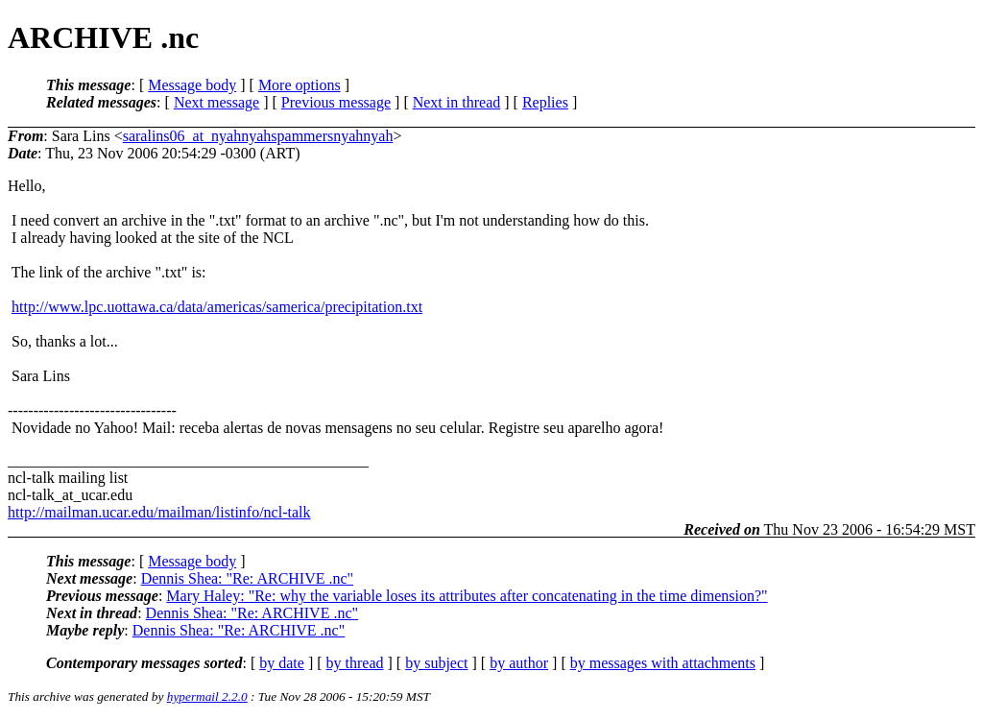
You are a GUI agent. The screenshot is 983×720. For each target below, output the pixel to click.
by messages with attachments (662, 663)
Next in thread (457, 102)
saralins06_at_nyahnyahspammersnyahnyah (258, 136)
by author (519, 663)
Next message (216, 102)
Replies (545, 102)
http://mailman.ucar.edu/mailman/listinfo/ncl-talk (159, 512)
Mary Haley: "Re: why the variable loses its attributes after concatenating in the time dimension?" (466, 596)
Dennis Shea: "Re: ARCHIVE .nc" (247, 578)
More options (299, 85)
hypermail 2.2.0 (207, 696)
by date (281, 663)
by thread (355, 663)
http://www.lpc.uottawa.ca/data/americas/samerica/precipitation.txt (217, 307)
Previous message (336, 102)
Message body (192, 85)
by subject (436, 663)
